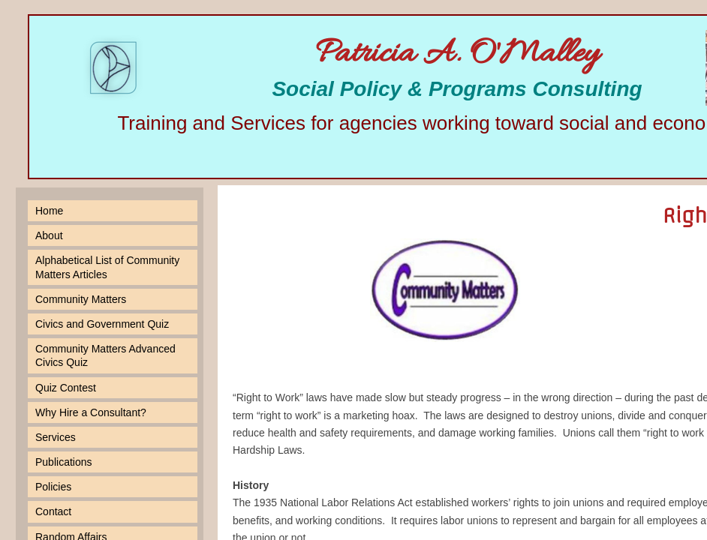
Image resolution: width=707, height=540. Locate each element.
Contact (53, 512)
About (49, 236)
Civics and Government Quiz (102, 324)
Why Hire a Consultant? (90, 412)
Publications (63, 462)
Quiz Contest (65, 388)
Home (49, 211)
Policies (53, 487)
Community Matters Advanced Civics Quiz (105, 355)
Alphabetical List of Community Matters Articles (107, 267)
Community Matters (80, 299)
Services (55, 437)
